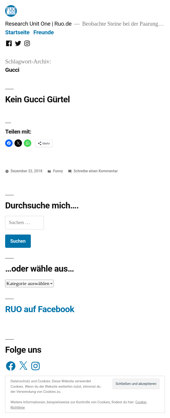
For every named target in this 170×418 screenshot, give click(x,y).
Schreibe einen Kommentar (96, 171)
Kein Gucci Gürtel (37, 99)
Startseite (17, 32)
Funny (58, 171)
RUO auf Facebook (39, 309)
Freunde (43, 32)
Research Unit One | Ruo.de (38, 23)
